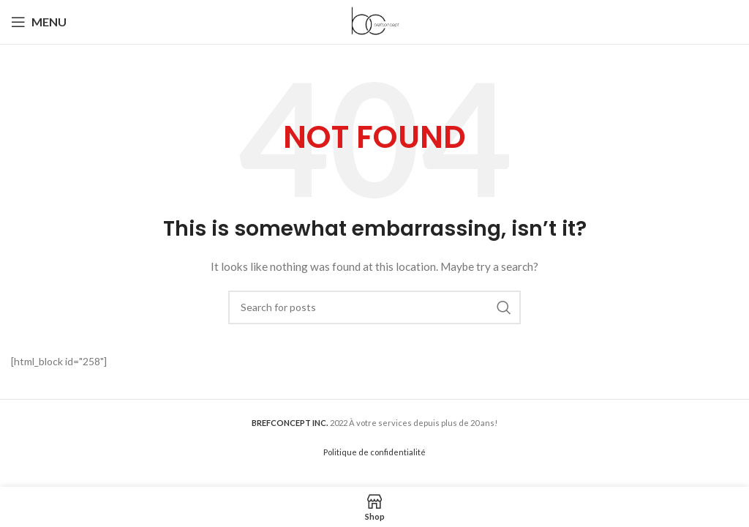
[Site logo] (374, 21)
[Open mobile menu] (39, 22)
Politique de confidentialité (374, 452)
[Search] (374, 307)
